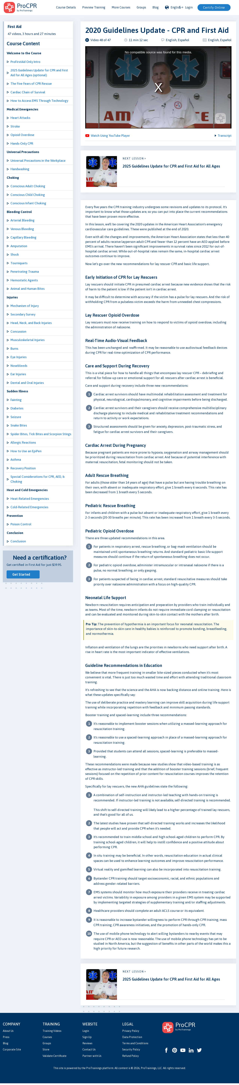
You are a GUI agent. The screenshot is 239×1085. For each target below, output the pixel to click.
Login (85, 1032)
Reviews (87, 1044)
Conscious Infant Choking (28, 203)
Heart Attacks (20, 118)
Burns (14, 348)
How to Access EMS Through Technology (39, 101)
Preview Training (93, 7)
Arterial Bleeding (23, 220)
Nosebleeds (19, 366)
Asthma (16, 459)
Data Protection (132, 1038)
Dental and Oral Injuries (27, 383)
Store (46, 1051)
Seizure (16, 417)
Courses (47, 1038)
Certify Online (214, 7)
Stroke (15, 126)
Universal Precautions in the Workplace (38, 160)
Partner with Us (91, 1057)
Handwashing (20, 169)
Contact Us (89, 1051)
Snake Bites (19, 425)
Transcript (224, 136)
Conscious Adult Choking (28, 186)
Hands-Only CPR (22, 143)
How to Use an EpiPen (26, 451)
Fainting (16, 400)
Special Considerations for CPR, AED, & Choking (38, 479)
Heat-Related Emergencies (30, 499)
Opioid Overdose (22, 135)
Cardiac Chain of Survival (28, 92)
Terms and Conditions (135, 1044)
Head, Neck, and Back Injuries (31, 323)
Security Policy (131, 1051)
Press (6, 1038)
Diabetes (17, 408)
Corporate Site (12, 1051)
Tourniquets (19, 263)
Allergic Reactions (23, 442)
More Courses (121, 7)
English (173, 7)
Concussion (18, 331)
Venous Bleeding (22, 229)
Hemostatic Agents (24, 280)
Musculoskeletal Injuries (27, 340)
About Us (8, 1032)
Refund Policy (130, 1057)
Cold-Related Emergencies (29, 507)
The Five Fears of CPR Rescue (31, 83)
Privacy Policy (130, 1032)
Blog (155, 7)
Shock (15, 254)
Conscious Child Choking (28, 195)
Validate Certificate (54, 1057)
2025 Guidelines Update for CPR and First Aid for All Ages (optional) (39, 72)
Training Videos (52, 1032)
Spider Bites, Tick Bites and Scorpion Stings (41, 434)
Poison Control (21, 524)
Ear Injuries (18, 374)
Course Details (66, 7)
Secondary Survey (23, 314)
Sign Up (87, 1038)
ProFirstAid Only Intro (25, 62)
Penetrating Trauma (25, 271)
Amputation (19, 246)
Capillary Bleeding (23, 237)
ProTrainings (94, 1069)
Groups (141, 7)
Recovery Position (23, 468)
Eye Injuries (18, 357)
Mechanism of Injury (25, 306)
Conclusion (18, 541)
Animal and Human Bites (27, 289)
